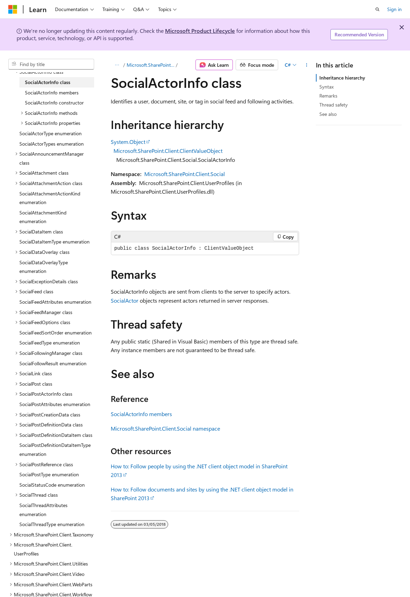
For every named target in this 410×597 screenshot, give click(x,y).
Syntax (326, 86)
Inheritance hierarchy (342, 77)
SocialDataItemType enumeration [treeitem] (54, 241)
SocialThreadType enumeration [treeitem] (51, 524)
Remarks (328, 95)
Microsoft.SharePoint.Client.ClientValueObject (167, 150)
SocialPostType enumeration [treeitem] (49, 474)
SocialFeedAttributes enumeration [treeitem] (55, 301)
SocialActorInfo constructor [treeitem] (54, 102)
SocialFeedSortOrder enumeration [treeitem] (55, 332)
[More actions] (307, 65)
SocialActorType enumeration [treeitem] (50, 133)
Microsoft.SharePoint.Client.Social (150, 65)
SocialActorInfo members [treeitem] (52, 92)
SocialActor (124, 300)
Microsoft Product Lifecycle (200, 30)
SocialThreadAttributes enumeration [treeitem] (43, 509)
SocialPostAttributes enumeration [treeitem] (54, 404)
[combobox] (51, 64)
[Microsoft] (12, 9)
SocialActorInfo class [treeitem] (47, 82)
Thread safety (333, 104)
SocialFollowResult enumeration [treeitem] (52, 363)
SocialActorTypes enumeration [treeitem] (51, 143)
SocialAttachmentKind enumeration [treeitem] (42, 217)
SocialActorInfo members (141, 413)
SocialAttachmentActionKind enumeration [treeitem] (49, 198)
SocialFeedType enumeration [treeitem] (49, 342)
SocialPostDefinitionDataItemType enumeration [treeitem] (55, 449)
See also (328, 114)
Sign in (394, 9)
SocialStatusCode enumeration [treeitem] (52, 484)
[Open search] (377, 9)
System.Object (128, 141)
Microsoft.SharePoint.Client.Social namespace (165, 428)
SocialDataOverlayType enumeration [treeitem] (43, 267)
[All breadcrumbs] (117, 65)
